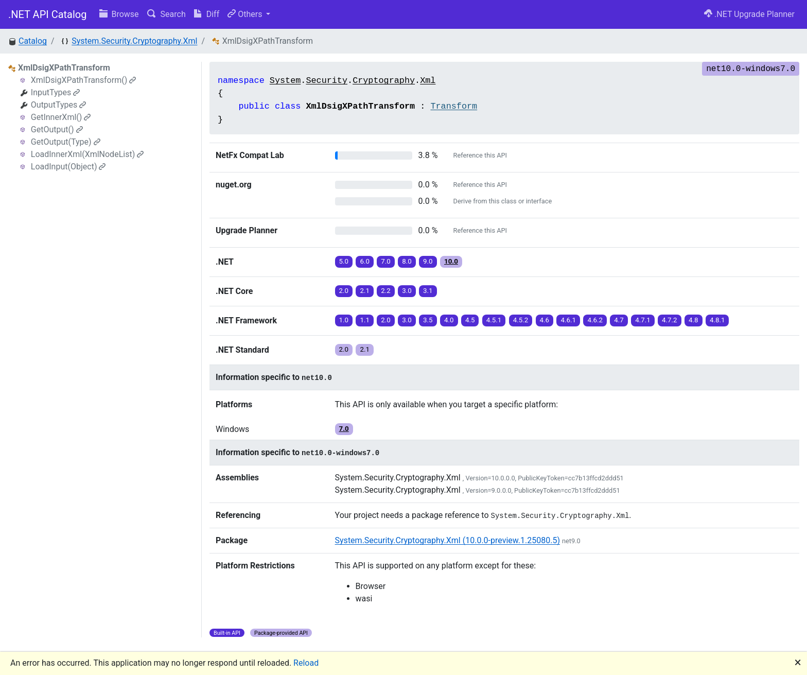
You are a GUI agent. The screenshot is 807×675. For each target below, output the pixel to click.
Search (166, 14)
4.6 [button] (545, 320)
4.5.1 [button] (494, 320)
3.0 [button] (407, 291)
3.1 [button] (428, 291)
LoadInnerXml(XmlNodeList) (87, 154)
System (285, 80)
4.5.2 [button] (521, 320)
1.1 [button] (365, 320)
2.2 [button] (386, 291)
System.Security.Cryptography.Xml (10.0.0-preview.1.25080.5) (447, 540)
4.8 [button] (693, 320)
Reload (306, 663)
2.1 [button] (365, 291)
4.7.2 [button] (669, 320)
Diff (206, 14)
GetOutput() (57, 129)
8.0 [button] (407, 261)
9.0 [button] (428, 261)
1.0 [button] (344, 320)
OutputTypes (58, 105)
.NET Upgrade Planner (749, 14)
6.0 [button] (365, 261)
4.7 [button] (619, 320)
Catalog (33, 41)
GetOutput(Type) (65, 142)
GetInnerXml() (61, 117)
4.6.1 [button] (568, 320)
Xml (427, 80)
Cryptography (384, 80)
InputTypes (55, 92)
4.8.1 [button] (717, 320)
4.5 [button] (470, 320)
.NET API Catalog (47, 14)
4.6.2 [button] (595, 320)
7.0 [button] (386, 261)
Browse (119, 14)
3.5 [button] (428, 320)
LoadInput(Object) (68, 166)
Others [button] (245, 14)
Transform (453, 106)
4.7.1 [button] (643, 320)
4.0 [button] (449, 320)
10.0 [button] (451, 261)
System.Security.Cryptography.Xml (134, 41)
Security (326, 80)
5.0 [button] (344, 261)
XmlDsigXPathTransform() (83, 80)
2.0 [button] (344, 291)
